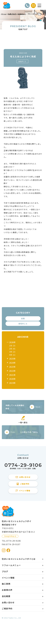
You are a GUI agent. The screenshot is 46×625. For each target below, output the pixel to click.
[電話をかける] (27, 5)
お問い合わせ (8, 602)
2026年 (12, 342)
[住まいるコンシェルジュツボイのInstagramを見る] (4, 550)
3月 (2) (12, 352)
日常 (23, 318)
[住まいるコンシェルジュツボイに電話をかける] (23, 466)
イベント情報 (8, 577)
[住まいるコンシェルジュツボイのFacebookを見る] (8, 550)
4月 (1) (12, 355)
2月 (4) (12, 348)
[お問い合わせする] (33, 5)
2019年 (12, 382)
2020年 (12, 378)
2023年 (12, 366)
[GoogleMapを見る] (10, 536)
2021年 (12, 374)
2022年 (12, 370)
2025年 (12, 358)
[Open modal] (39, 5)
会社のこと (22, 61)
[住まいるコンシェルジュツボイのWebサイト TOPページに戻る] (6, 5)
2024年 (12, 362)
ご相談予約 (7, 608)
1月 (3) (12, 345)
